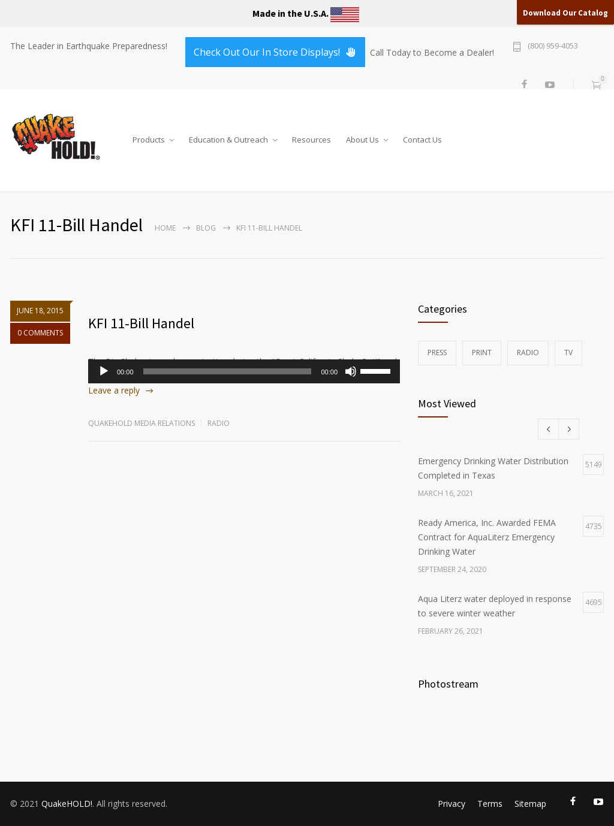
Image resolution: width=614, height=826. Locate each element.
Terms (489, 803)
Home (165, 228)
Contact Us (422, 137)
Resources (311, 137)
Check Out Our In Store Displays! (275, 52)
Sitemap (530, 803)
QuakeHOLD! (66, 803)
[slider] (227, 371)
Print (482, 352)
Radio (218, 423)
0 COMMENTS (40, 336)
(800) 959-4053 (553, 46)
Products (149, 137)
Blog (206, 228)
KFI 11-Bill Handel (141, 323)
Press (437, 352)
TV (568, 352)
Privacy (451, 803)
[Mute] (351, 371)
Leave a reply (114, 390)
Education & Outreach (228, 137)
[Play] (104, 371)
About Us (362, 137)
